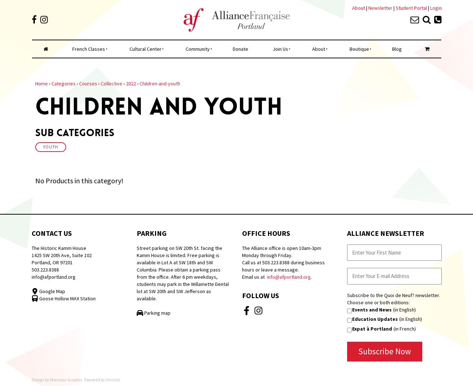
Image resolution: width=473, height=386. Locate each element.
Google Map (48, 291)
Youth (50, 146)
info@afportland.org (54, 277)
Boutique (359, 49)
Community (198, 49)
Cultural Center (145, 49)
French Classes (88, 49)
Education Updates (375, 319)
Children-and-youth (160, 83)
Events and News (372, 309)
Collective (111, 83)
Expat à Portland (372, 329)
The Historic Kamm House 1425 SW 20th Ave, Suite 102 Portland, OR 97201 (62, 255)
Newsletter (381, 8)
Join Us (280, 49)
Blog (397, 49)
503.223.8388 (45, 269)
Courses (88, 83)
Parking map (153, 313)
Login (436, 8)
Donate (240, 49)
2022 (131, 83)
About (358, 8)
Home (41, 83)
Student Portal (411, 8)
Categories (63, 83)
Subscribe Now (384, 351)
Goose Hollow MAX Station (64, 298)
